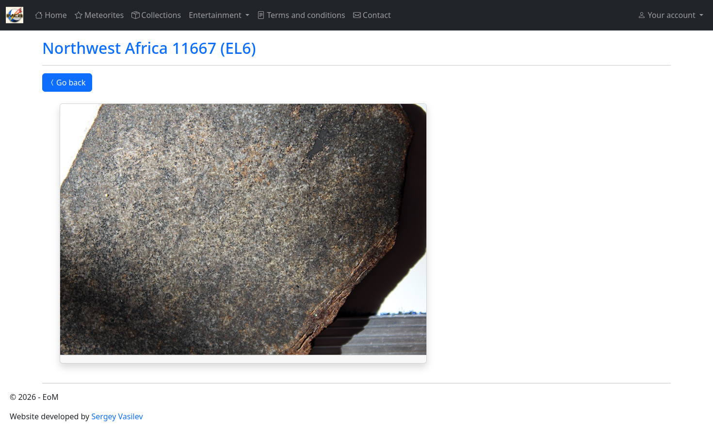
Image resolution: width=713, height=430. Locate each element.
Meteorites (99, 15)
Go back (67, 82)
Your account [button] (667, 15)
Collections (156, 15)
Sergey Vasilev (117, 416)
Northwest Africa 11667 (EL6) (149, 47)
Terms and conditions (301, 15)
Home (51, 15)
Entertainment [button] (216, 15)
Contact (372, 15)
